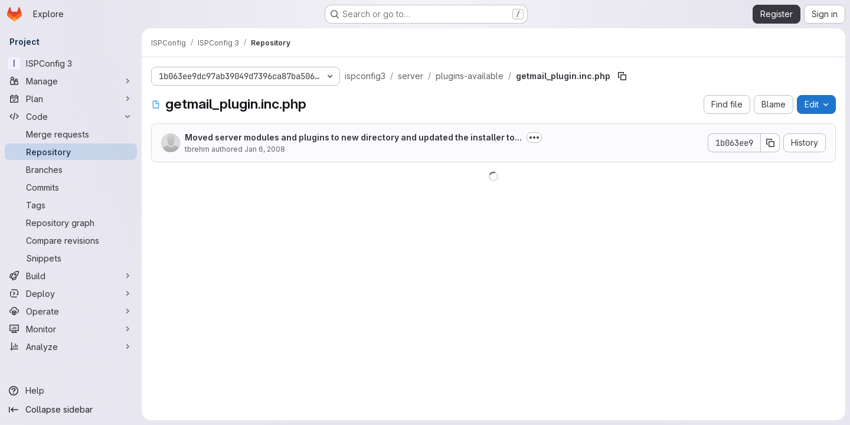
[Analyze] (71, 346)
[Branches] (71, 169)
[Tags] (71, 205)
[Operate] (71, 311)
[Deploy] (71, 293)
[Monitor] (71, 329)
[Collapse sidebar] (71, 409)
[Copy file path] (622, 76)
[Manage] (71, 81)
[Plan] (71, 98)
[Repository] (71, 151)
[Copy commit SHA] (770, 142)
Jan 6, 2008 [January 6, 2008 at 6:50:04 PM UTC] (264, 149)
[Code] (71, 116)
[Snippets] (71, 258)
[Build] (71, 275)
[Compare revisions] (71, 240)
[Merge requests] (71, 134)
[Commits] (71, 187)
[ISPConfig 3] (71, 63)
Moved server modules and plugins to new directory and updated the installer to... (353, 137)
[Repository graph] (71, 222)
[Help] (71, 390)
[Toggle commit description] (534, 137)
